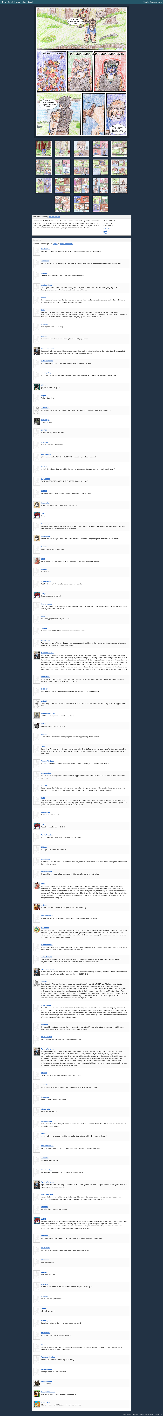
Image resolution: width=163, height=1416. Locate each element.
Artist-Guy (45, 408)
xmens (44, 1272)
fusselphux (45, 503)
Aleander (45, 324)
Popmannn (45, 479)
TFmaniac (45, 1260)
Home (4, 2)
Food (105, 231)
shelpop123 (46, 1236)
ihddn (43, 297)
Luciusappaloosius (48, 713)
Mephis (44, 1073)
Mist (43, 559)
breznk (44, 491)
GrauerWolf (45, 812)
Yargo (43, 513)
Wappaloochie (47, 945)
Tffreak (44, 1345)
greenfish (45, 261)
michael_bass (46, 285)
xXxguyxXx (45, 1109)
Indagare (44, 1024)
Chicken (107, 228)
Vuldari (44, 981)
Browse (17, 2)
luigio (43, 396)
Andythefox (46, 1402)
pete (43, 798)
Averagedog (46, 373)
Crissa (43, 905)
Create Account (155, 2)
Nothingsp (45, 249)
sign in (55, 244)
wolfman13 (45, 1248)
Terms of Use (126, 1414)
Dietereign (45, 420)
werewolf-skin (46, 871)
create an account (66, 244)
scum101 (45, 273)
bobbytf (44, 689)
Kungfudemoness (48, 1392)
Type (43, 746)
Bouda (43, 336)
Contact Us (158, 1414)
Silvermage (45, 524)
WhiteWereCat (47, 835)
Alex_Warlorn (46, 957)
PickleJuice (45, 640)
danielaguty (46, 1320)
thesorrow (45, 1097)
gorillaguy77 (46, 454)
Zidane (44, 569)
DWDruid (45, 1284)
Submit (30, 2)
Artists (24, 2)
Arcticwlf (44, 442)
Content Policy (136, 1414)
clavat (43, 1134)
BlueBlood (45, 859)
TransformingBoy (48, 1357)
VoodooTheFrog (47, 761)
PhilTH (44, 430)
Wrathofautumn (54, 217)
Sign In (145, 2)
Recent (10, 2)
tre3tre (43, 466)
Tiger (105, 233)
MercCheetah (46, 1369)
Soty (43, 310)
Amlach (44, 785)
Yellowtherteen (47, 361)
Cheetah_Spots (47, 1170)
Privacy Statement (148, 1414)
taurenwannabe (47, 604)
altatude (44, 1207)
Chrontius (45, 928)
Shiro (43, 385)
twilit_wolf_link (47, 1194)
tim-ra (43, 616)
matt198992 (45, 677)
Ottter (43, 724)
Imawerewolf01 (47, 1381)
